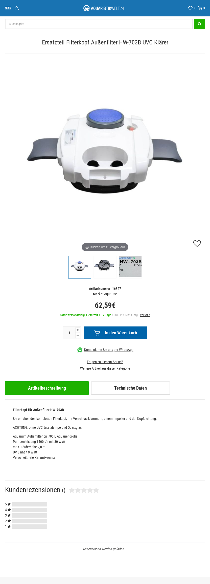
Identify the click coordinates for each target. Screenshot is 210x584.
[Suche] (199, 24)
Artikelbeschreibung (47, 388)
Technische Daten (130, 388)
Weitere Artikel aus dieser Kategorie (105, 368)
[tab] (47, 388)
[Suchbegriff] (99, 24)
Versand (145, 315)
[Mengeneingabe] (69, 333)
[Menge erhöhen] (77, 330)
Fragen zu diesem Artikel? (105, 362)
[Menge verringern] (77, 335)
